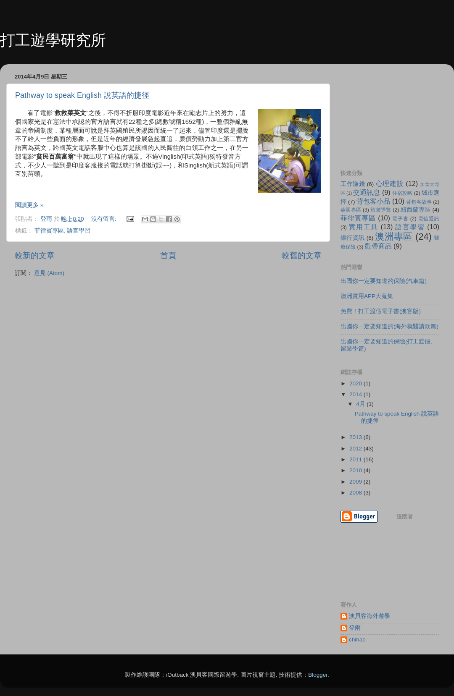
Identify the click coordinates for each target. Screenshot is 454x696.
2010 (356, 470)
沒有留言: (104, 219)
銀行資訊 (352, 238)
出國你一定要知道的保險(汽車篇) (383, 281)
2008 (356, 492)
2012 (356, 448)
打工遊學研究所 (53, 40)
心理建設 (390, 183)
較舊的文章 (302, 255)
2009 (356, 482)
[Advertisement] (382, 112)
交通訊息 (366, 192)
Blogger (317, 675)
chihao (357, 639)
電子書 (400, 219)
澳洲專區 (394, 236)
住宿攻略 (402, 193)
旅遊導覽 (380, 210)
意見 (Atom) (49, 273)
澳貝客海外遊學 (369, 616)
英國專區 (350, 210)
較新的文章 (35, 255)
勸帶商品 (378, 246)
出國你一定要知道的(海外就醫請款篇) (389, 326)
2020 (356, 383)
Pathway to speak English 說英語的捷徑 (82, 95)
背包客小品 (373, 201)
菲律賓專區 (49, 231)
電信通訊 (428, 219)
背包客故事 (418, 202)
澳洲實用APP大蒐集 (366, 296)
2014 (356, 394)
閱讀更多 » (29, 205)
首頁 (168, 255)
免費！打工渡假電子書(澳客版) (380, 311)
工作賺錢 (352, 184)
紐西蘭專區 (416, 210)
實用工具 (363, 226)
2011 (356, 459)
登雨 (355, 628)
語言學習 (78, 231)
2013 (356, 437)
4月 (361, 404)
